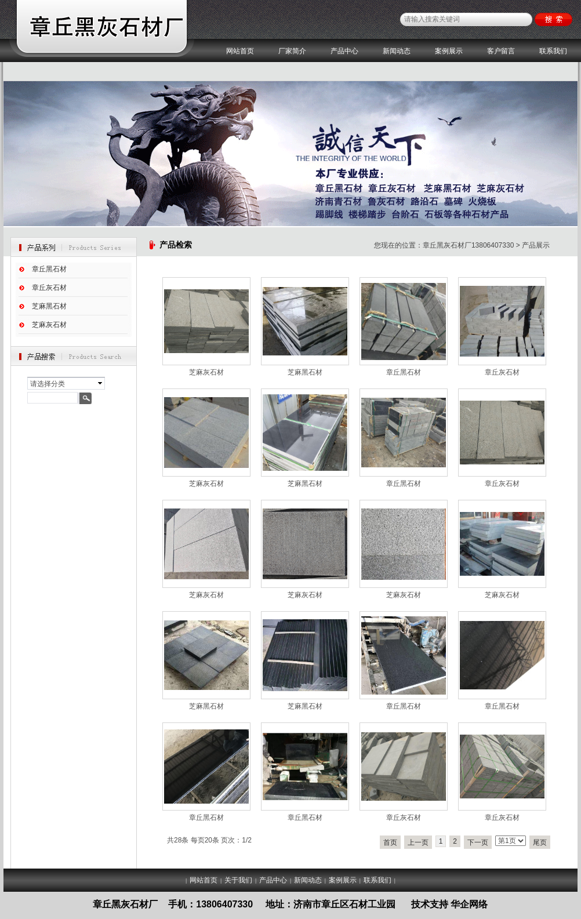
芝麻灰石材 (49, 325)
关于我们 (238, 880)
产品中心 (344, 51)
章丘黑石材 (49, 269)
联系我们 (553, 51)
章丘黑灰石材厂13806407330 (468, 245)
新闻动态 (397, 51)
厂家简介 (292, 51)
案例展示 (449, 51)
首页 (390, 842)
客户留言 (501, 51)
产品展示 (536, 245)
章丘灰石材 (49, 288)
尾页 (540, 842)
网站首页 (240, 51)
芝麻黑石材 (49, 306)
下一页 (477, 842)
